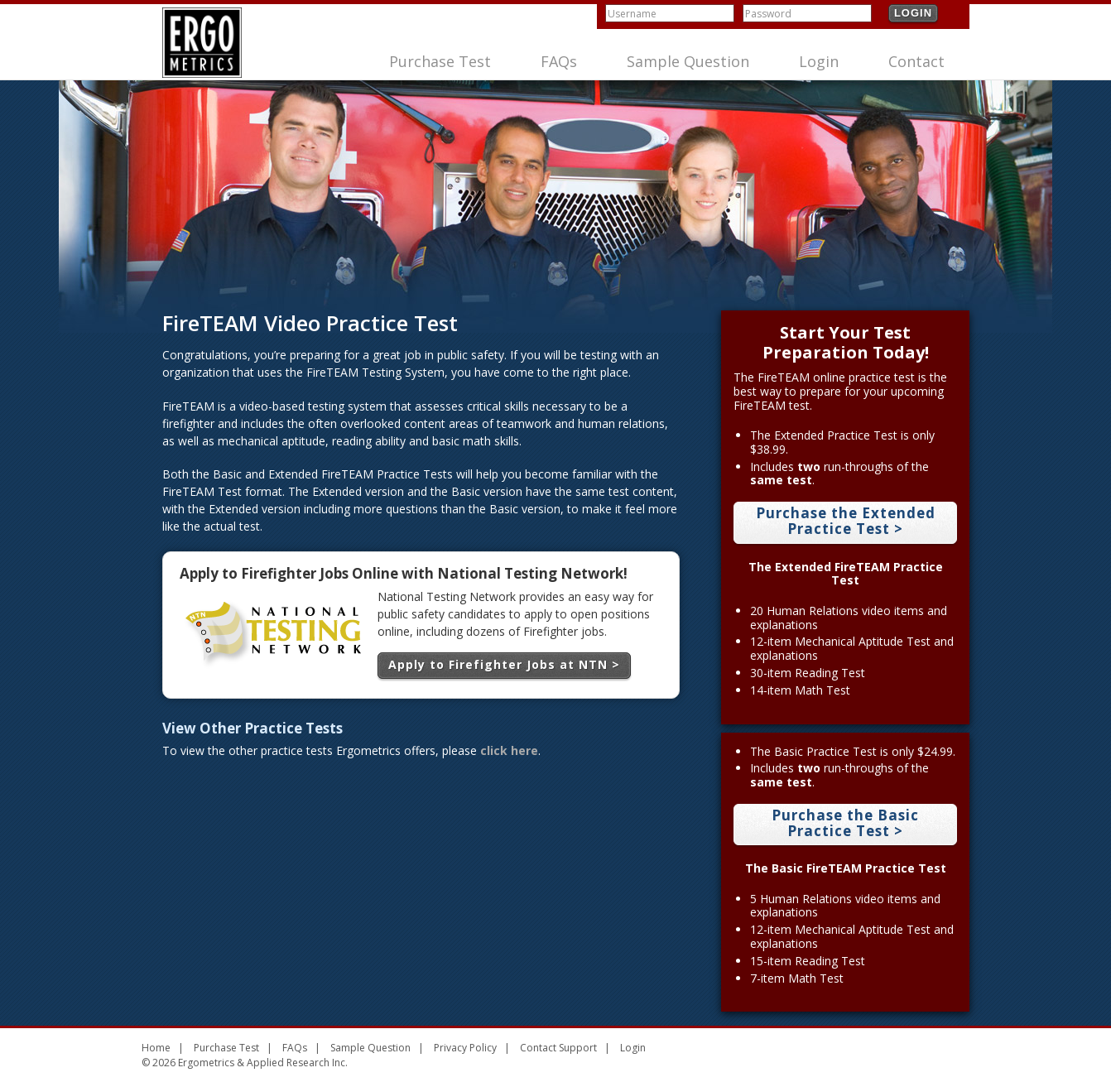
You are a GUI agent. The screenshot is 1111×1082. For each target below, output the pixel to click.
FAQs (559, 61)
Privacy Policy (465, 1048)
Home (156, 1048)
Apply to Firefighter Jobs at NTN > (504, 664)
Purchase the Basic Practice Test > (845, 822)
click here (509, 750)
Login (913, 13)
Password (768, 14)
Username (632, 14)
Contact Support (558, 1048)
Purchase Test (440, 61)
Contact (916, 61)
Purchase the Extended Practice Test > (845, 520)
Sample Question (688, 61)
